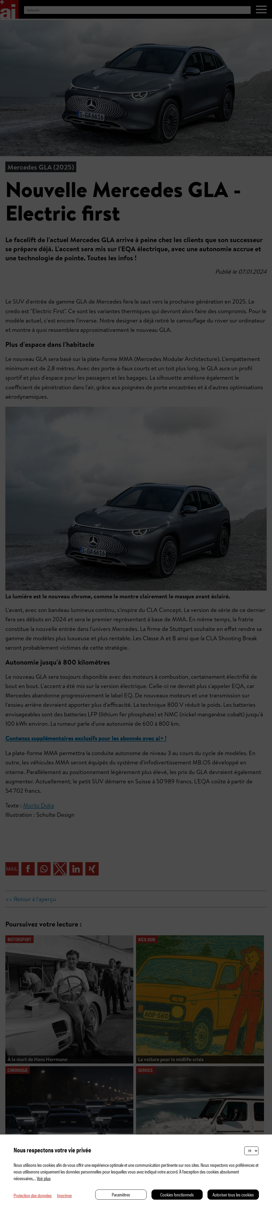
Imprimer (64, 1195)
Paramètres (121, 1194)
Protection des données (33, 1195)
